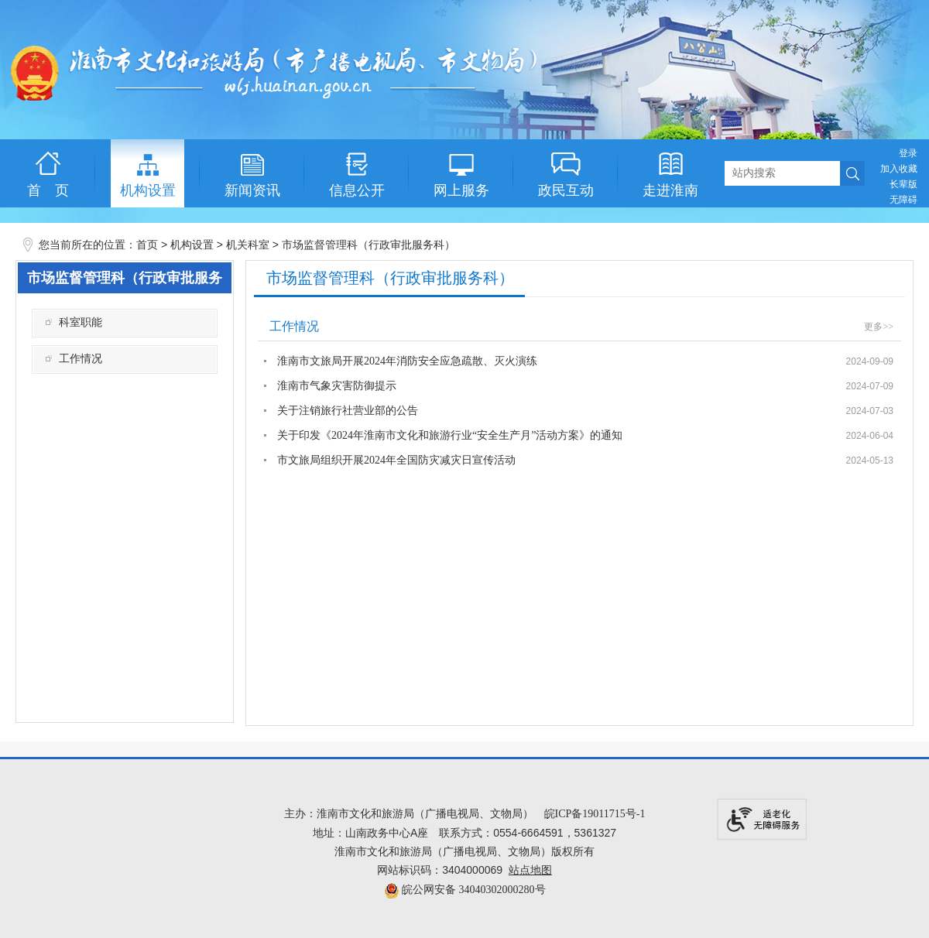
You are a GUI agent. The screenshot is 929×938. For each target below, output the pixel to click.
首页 (147, 245)
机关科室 (247, 245)
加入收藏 (898, 168)
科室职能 (80, 322)
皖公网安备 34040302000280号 (465, 889)
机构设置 (192, 245)
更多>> (878, 326)
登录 (908, 153)
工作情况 (80, 359)
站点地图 (530, 870)
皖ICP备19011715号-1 (595, 814)
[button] (903, 184)
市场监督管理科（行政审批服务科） (368, 245)
